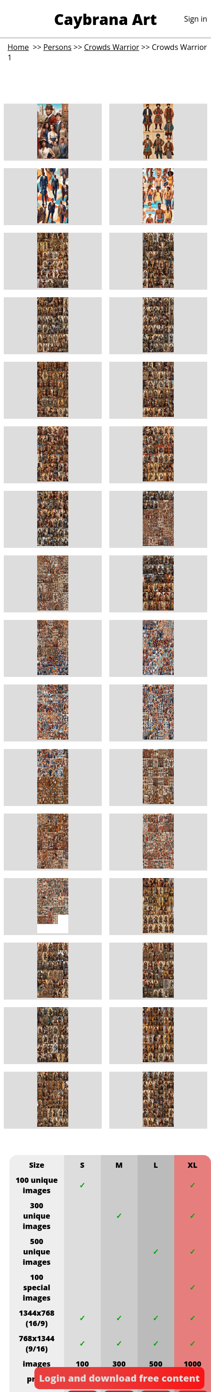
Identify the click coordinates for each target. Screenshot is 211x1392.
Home (18, 47)
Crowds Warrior (111, 47)
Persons (57, 47)
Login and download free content (119, 1378)
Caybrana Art (105, 19)
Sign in (195, 19)
